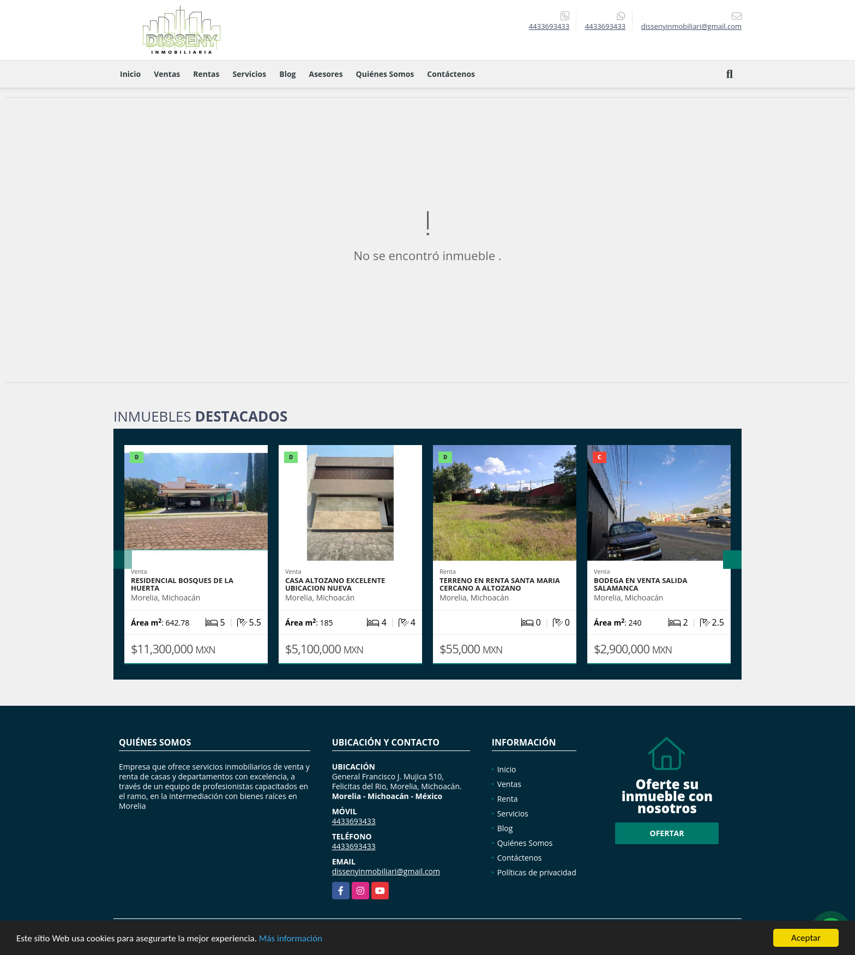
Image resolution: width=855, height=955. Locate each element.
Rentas (206, 74)
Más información (290, 939)
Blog (287, 74)
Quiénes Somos (385, 74)
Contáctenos (451, 74)
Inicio (130, 74)
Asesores (326, 74)
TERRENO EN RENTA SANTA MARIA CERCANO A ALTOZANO (499, 584)
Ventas (167, 74)
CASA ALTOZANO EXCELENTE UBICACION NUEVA (335, 584)
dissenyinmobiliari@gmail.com (386, 871)
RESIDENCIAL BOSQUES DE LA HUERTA (182, 584)
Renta (507, 799)
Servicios (250, 74)
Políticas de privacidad (536, 872)
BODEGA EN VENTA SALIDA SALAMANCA (641, 584)
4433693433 (549, 26)
